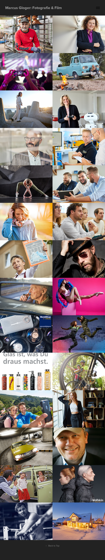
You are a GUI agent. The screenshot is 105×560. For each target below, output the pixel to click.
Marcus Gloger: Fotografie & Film (33, 7)
